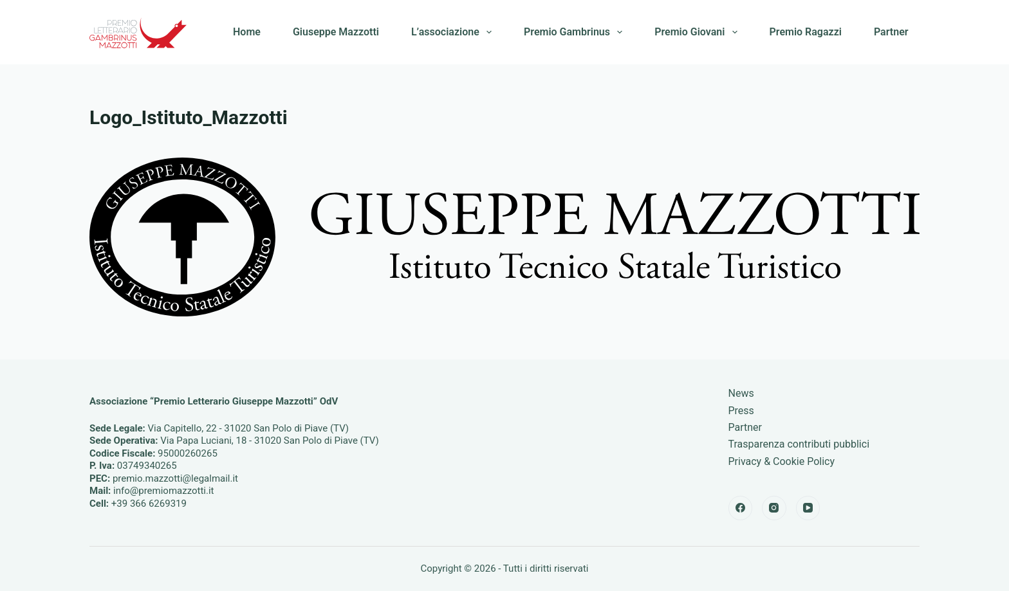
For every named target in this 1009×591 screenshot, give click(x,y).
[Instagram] (774, 508)
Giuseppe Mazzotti (336, 32)
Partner (891, 32)
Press (741, 411)
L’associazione (454, 32)
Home (247, 32)
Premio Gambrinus (575, 32)
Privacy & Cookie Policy (781, 461)
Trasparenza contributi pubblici (799, 444)
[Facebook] (740, 508)
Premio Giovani (698, 32)
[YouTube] (808, 508)
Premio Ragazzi (806, 32)
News (741, 393)
